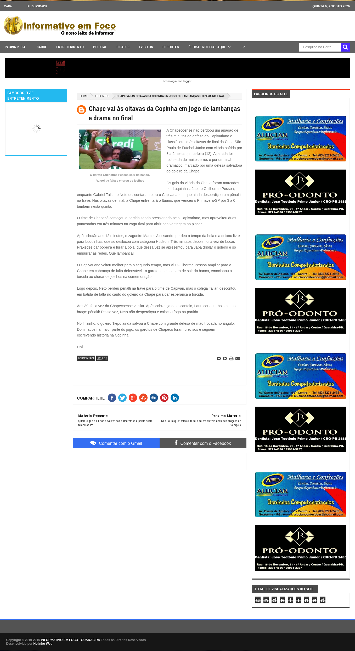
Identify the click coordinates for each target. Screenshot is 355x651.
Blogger (186, 81)
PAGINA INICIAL (16, 47)
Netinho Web (42, 644)
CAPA (8, 6)
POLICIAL (100, 47)
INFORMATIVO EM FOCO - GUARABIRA (70, 640)
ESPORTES (170, 47)
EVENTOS (146, 47)
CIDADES (122, 47)
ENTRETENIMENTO (70, 47)
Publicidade (37, 6)
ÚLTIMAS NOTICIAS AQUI (207, 47)
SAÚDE (42, 47)
